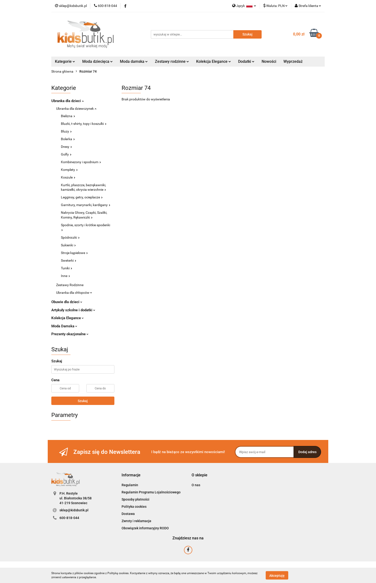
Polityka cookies (134, 506)
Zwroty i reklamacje (136, 521)
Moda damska (134, 61)
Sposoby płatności (135, 499)
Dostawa (128, 514)
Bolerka (68, 139)
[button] (131, 475)
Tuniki (66, 268)
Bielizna (68, 116)
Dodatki (246, 61)
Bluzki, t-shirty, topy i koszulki (83, 124)
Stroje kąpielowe (74, 253)
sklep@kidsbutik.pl (73, 510)
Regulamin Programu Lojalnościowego (151, 492)
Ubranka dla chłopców (74, 292)
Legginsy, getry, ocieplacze (82, 197)
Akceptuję (277, 575)
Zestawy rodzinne (172, 61)
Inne (65, 276)
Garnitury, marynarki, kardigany (85, 205)
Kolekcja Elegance (213, 61)
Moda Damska (64, 326)
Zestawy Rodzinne (69, 285)
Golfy (66, 154)
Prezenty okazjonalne (69, 334)
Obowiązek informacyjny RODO (145, 528)
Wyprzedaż (293, 61)
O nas (196, 485)
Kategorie (65, 61)
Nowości (269, 61)
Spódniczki (70, 237)
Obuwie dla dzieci (66, 302)
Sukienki (68, 245)
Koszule (68, 177)
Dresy (66, 147)
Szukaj (83, 401)
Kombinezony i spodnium (81, 162)
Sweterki (68, 260)
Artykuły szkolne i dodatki (73, 310)
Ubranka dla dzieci (67, 101)
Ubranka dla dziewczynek (76, 108)
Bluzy (66, 131)
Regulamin (130, 485)
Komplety (69, 170)
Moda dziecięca (97, 61)
